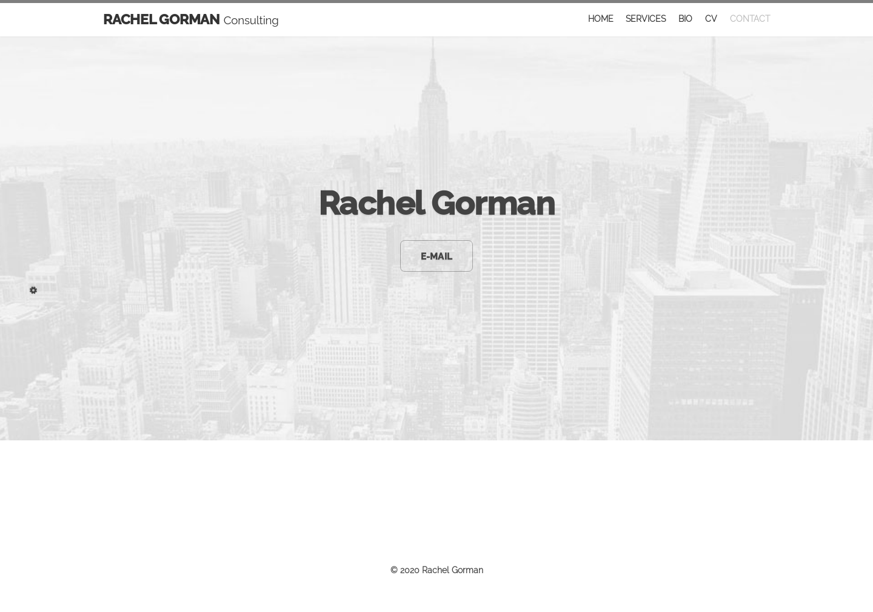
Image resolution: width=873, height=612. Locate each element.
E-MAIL (436, 256)
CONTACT (750, 19)
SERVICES (646, 19)
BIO (685, 19)
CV (711, 19)
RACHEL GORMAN (191, 19)
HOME (601, 19)
